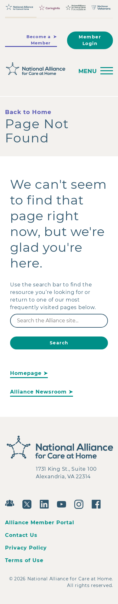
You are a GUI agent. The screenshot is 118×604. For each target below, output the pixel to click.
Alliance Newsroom (38, 392)
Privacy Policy (26, 548)
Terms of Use (24, 560)
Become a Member (38, 39)
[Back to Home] (37, 69)
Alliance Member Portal (39, 523)
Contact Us (21, 535)
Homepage (26, 373)
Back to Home (28, 112)
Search (59, 343)
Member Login (90, 40)
